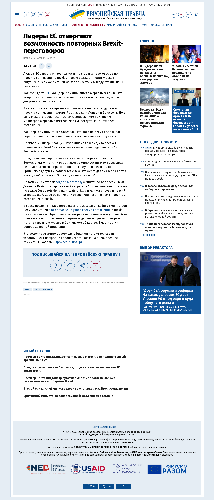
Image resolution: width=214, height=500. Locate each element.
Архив (54, 25)
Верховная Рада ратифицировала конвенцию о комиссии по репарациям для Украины (153, 118)
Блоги (106, 5)
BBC (47, 93)
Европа (91, 5)
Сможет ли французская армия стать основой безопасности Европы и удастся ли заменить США (186, 119)
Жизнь (134, 5)
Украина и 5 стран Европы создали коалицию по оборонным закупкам (185, 73)
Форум (99, 5)
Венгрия (167, 25)
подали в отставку (68, 182)
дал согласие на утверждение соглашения (80, 210)
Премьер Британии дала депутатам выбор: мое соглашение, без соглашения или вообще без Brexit (69, 379)
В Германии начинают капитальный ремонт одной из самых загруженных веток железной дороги (169, 213)
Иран (135, 25)
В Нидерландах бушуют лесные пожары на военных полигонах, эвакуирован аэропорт (154, 74)
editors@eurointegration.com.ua (117, 434)
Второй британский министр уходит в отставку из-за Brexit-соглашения (75, 388)
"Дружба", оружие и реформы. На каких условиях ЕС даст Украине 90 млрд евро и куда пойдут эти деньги (169, 297)
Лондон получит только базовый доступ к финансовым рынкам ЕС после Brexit (71, 369)
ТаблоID (151, 5)
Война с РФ (123, 25)
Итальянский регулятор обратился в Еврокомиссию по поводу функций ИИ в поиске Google (171, 175)
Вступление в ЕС (95, 25)
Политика (69, 5)
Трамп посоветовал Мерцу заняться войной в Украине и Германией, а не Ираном (169, 227)
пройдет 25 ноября (69, 242)
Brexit (28, 289)
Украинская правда (53, 5)
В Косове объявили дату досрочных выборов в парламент (169, 187)
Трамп (144, 25)
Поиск (64, 25)
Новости (19, 25)
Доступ (167, 5)
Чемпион (143, 5)
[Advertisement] (75, 318)
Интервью (42, 25)
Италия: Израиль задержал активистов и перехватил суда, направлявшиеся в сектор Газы (171, 199)
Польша (155, 25)
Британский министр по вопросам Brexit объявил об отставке (68, 396)
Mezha (159, 5)
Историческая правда (120, 5)
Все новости (149, 235)
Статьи (30, 25)
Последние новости (158, 142)
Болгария (77, 25)
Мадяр (111, 25)
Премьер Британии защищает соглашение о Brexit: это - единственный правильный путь (74, 358)
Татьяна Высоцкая (169, 307)
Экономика (81, 5)
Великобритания (43, 289)
